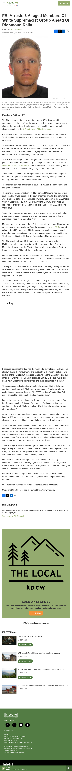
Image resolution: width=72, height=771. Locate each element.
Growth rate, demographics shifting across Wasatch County (41, 669)
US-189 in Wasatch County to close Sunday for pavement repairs (43, 686)
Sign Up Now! (36, 613)
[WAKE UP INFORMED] (36, 563)
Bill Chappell (16, 29)
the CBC (55, 227)
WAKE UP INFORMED (36, 601)
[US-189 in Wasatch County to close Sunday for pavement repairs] (9, 689)
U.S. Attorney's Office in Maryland (38, 129)
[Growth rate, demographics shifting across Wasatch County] (9, 673)
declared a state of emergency (15, 165)
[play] (3, 768)
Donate (65, 3)
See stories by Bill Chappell (13, 516)
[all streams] (69, 768)
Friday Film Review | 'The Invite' (30, 637)
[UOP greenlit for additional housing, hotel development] (9, 656)
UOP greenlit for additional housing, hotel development (39, 653)
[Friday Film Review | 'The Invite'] (9, 640)
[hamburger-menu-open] (4, 3)
